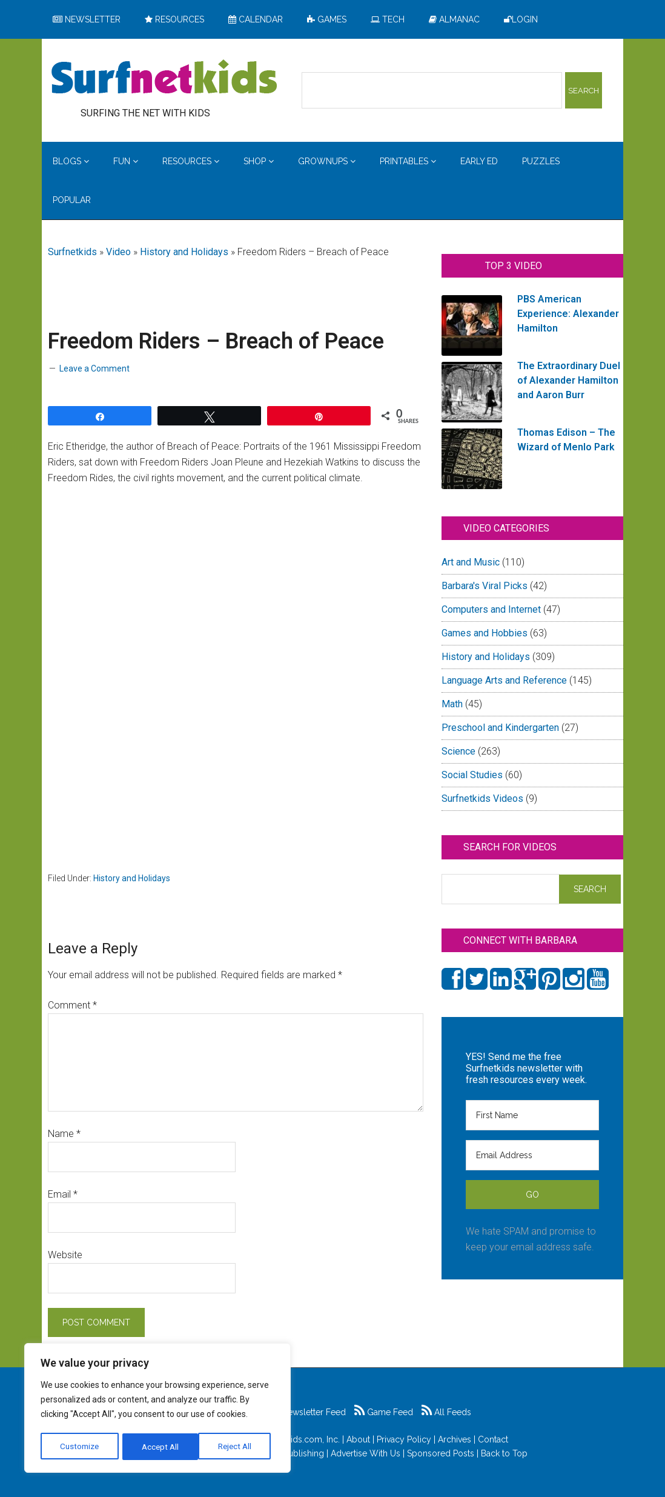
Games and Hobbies (485, 633)
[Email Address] (532, 1155)
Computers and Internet (491, 609)
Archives (454, 1439)
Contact (493, 1439)
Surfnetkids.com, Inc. (299, 1439)
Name (64, 1133)
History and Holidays (184, 252)
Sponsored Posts (440, 1453)
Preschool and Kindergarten (500, 727)
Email (63, 1194)
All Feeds (446, 1412)
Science (458, 751)
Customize (80, 1447)
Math (452, 704)
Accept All (236, 1447)
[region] (157, 1409)
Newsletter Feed (307, 1412)
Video (118, 252)
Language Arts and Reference (504, 680)
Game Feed (383, 1412)
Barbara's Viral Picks (485, 586)
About (358, 1439)
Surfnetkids (72, 252)
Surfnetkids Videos (482, 798)
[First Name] (532, 1115)
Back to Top (504, 1453)
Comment (72, 1005)
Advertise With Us (365, 1453)
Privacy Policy (404, 1439)
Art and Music (471, 562)
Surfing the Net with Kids (164, 78)
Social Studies (472, 775)
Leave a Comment (94, 368)
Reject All (159, 1447)
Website (65, 1255)
